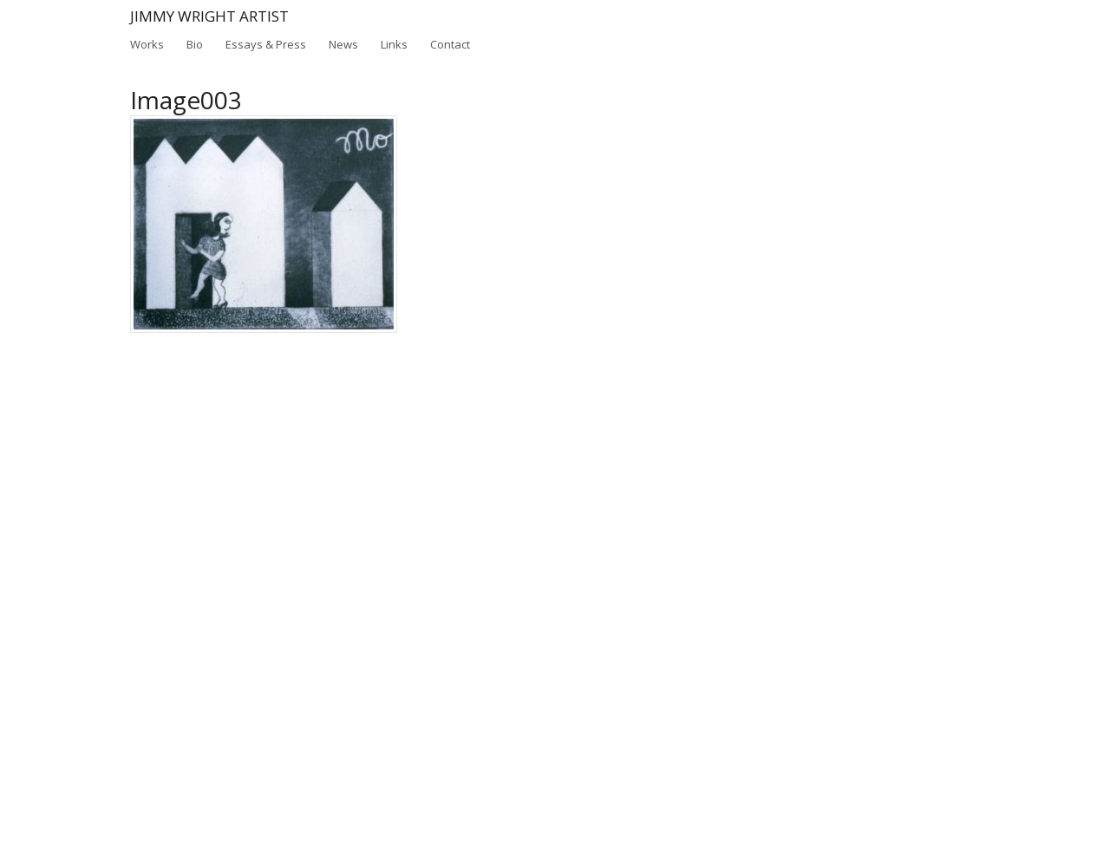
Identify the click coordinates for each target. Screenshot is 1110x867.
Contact (450, 44)
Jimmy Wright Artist (209, 16)
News (343, 44)
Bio (194, 44)
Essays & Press (265, 43)
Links (394, 44)
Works (147, 44)
